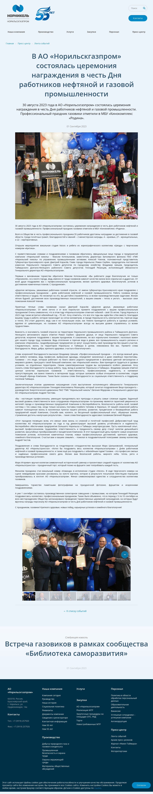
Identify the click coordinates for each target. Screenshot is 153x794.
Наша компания (16, 31)
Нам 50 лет (47, 725)
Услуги (70, 31)
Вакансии (116, 711)
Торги (79, 720)
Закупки (91, 31)
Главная (10, 43)
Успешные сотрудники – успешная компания (123, 716)
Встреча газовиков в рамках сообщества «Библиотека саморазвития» (76, 648)
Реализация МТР (84, 710)
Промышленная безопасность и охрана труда (53, 753)
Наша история (49, 702)
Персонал (114, 31)
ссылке (97, 788)
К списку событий (76, 611)
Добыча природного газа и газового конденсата (55, 745)
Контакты (138, 18)
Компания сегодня (51, 695)
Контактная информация (54, 721)
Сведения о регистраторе (55, 717)
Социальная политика (53, 706)
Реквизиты (47, 710)
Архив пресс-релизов (121, 739)
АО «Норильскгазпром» (88, 706)
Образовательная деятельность (120, 706)
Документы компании (53, 714)
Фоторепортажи (119, 751)
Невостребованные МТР (88, 724)
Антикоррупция (119, 721)
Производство (45, 31)
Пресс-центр (138, 31)
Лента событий (42, 43)
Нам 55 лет (47, 729)
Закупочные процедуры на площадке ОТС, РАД (89, 715)
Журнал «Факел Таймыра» (124, 743)
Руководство (48, 699)
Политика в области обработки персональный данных (124, 698)
